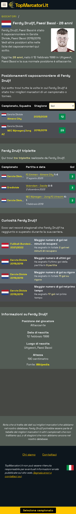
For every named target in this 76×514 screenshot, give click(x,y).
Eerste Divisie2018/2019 (18, 261)
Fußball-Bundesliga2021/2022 (22, 245)
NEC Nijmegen (15, 130)
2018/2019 (40, 130)
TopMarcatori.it (31, 5)
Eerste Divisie (15, 176)
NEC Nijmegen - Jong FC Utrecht (44, 196)
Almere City (14, 118)
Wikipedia (42, 364)
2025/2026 (40, 116)
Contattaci (49, 459)
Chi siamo (29, 459)
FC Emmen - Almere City (40, 174)
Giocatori (9, 16)
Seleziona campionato (38, 510)
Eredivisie (13, 187)
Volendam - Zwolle (36, 185)
